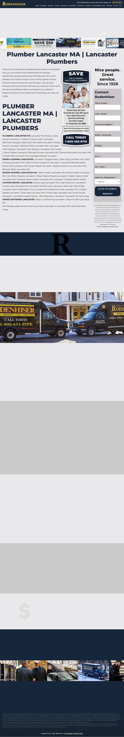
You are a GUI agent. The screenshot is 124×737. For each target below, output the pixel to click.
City (98, 156)
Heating (50, 5)
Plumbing (43, 5)
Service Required (105, 177)
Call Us (115, 5)
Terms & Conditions (103, 226)
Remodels (72, 5)
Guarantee (80, 5)
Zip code (100, 167)
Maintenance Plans (98, 5)
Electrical (64, 5)
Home (37, 5)
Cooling (57, 5)
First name (102, 103)
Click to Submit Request (107, 191)
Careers (109, 5)
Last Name (101, 114)
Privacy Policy (114, 226)
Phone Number (104, 124)
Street (98, 146)
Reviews (88, 5)
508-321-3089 (117, 2)
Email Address (103, 135)
